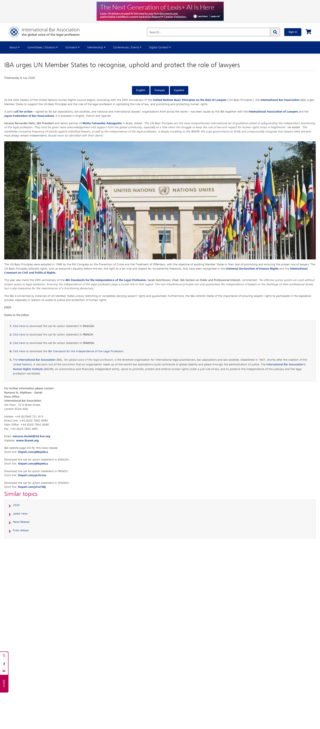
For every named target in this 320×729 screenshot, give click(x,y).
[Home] (48, 32)
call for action (23, 111)
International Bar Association (279, 100)
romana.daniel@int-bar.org (31, 436)
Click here (19, 326)
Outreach (71, 47)
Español (179, 90)
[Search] (275, 32)
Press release (21, 530)
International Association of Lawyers (273, 111)
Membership (95, 47)
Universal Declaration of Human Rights (252, 268)
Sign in (292, 32)
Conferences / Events (126, 47)
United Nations (22, 364)
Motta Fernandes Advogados (102, 123)
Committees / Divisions (41, 47)
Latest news (20, 513)
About (13, 47)
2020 (16, 505)
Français (160, 90)
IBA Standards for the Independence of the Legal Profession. (106, 280)
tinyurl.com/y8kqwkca (33, 452)
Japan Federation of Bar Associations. (29, 115)
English (140, 90)
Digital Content (158, 47)
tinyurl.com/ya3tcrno (32, 475)
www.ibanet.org (27, 440)
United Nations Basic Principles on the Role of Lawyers (189, 100)
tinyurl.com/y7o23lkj (32, 487)
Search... (155, 32)
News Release (21, 521)
